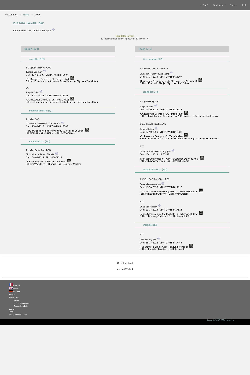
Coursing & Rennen (21, 353)
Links (244, 55)
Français (16, 335)
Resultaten (219, 55)
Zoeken (233, 55)
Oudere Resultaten (21, 356)
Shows (26, 64)
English (16, 338)
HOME (204, 55)
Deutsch (16, 341)
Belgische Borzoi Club (18, 364)
